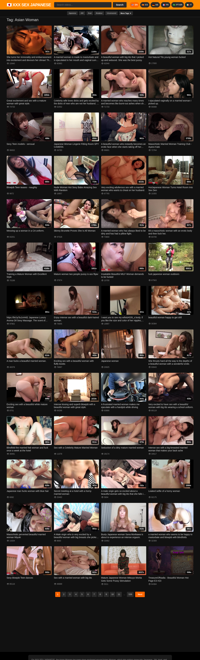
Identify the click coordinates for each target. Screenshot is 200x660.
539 (130, 595)
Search (120, 5)
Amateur (99, 13)
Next (140, 595)
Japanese (65, 13)
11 (119, 595)
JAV (78, 13)
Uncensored (114, 13)
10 (112, 595)
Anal (87, 13)
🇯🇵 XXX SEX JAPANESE (29, 4)
